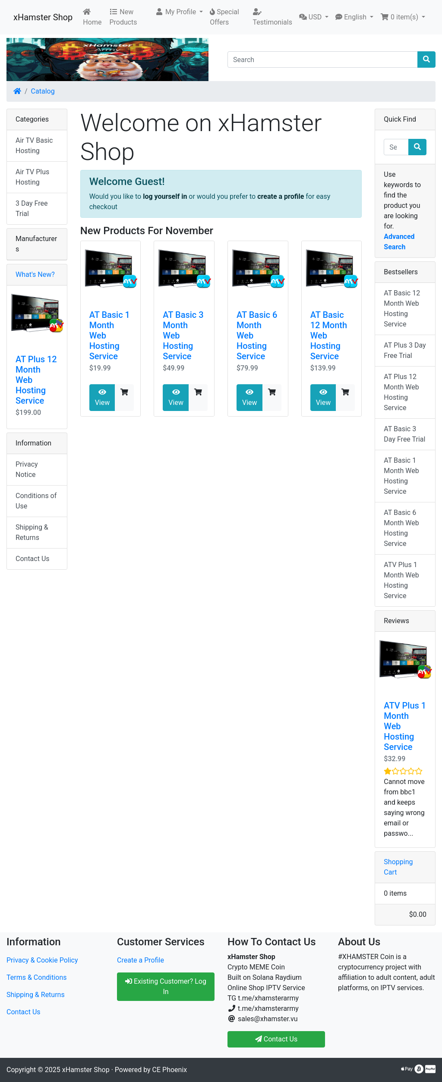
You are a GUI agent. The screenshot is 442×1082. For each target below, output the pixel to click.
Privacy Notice (27, 469)
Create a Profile (140, 960)
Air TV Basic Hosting (34, 145)
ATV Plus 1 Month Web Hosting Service (401, 580)
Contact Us (33, 559)
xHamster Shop (43, 17)
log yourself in (165, 196)
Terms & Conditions (36, 977)
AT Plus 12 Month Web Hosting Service (401, 392)
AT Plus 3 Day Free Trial (405, 350)
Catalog (43, 91)
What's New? (35, 274)
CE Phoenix (169, 1070)
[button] (179, 12)
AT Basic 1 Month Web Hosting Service (401, 476)
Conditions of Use (36, 501)
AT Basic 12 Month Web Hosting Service (402, 308)
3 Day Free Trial (31, 208)
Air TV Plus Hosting (32, 177)
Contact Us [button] (276, 1039)
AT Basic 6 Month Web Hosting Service (401, 528)
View (102, 398)
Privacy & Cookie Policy (42, 960)
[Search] (322, 59)
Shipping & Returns (32, 532)
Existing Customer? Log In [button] (165, 986)
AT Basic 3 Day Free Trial (404, 434)
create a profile (280, 196)
